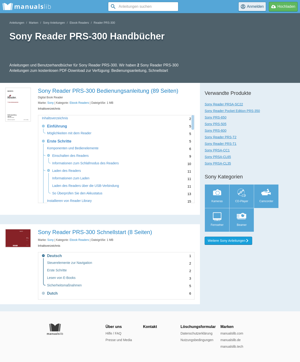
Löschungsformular (198, 327)
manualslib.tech (231, 346)
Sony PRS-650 (215, 117)
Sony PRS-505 (215, 124)
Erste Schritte (57, 270)
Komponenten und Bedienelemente (73, 148)
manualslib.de (230, 340)
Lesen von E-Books (61, 278)
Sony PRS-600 (215, 130)
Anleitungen (16, 22)
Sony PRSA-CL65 (218, 157)
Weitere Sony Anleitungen (228, 241)
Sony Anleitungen (54, 22)
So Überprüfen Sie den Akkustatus (77, 193)
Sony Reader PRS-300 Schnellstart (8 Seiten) (95, 232)
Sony (50, 102)
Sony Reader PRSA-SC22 (224, 104)
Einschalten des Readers (70, 156)
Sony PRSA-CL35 (218, 163)
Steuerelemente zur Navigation (69, 263)
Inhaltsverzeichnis (55, 118)
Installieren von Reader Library (69, 201)
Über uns (113, 327)
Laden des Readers (66, 171)
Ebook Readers (79, 22)
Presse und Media (118, 340)
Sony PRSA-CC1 (217, 150)
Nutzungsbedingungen (196, 340)
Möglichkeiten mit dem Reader (69, 133)
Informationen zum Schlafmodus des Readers (85, 163)
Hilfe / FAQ (113, 333)
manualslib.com (231, 333)
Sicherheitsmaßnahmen (64, 285)
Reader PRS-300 (104, 22)
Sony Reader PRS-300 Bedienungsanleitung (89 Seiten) (108, 91)
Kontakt (150, 327)
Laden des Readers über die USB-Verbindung (85, 186)
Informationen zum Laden (71, 178)
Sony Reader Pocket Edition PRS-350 (232, 111)
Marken (33, 22)
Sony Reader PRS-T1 (220, 144)
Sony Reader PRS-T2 (220, 137)
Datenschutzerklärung (196, 333)
